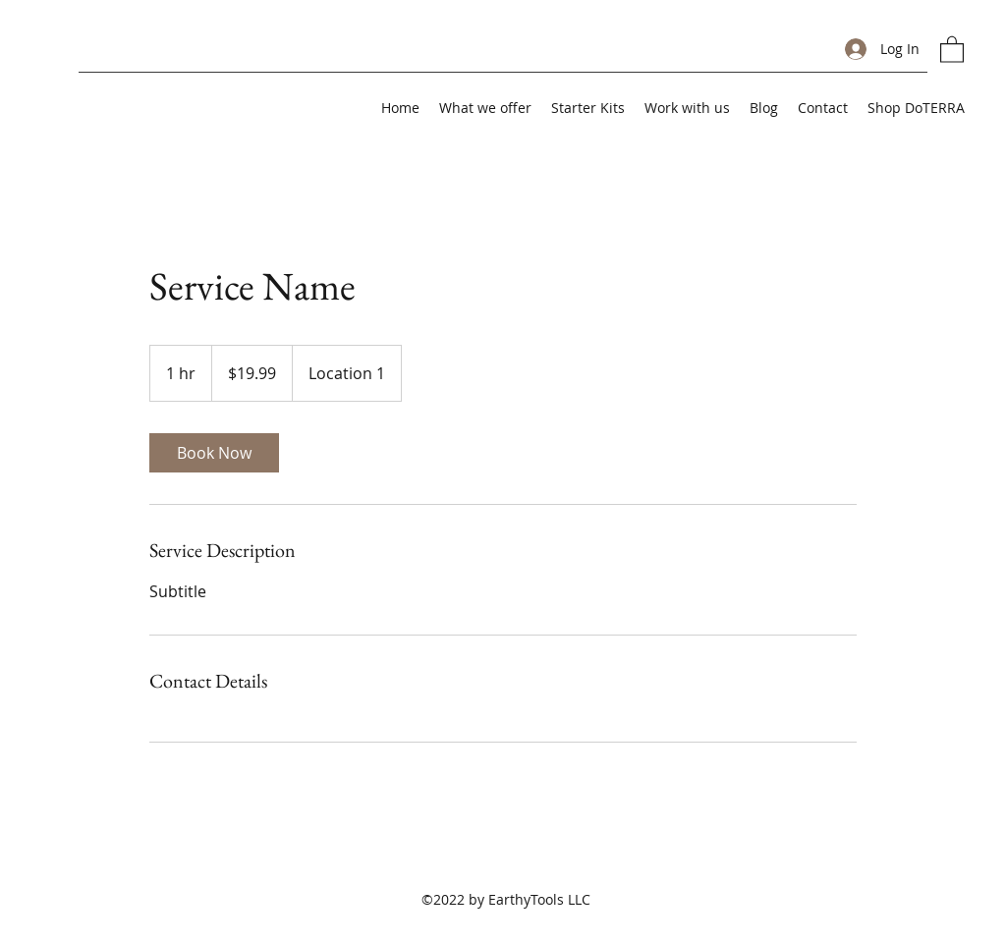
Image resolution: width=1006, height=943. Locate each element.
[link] (214, 452)
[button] (952, 48)
